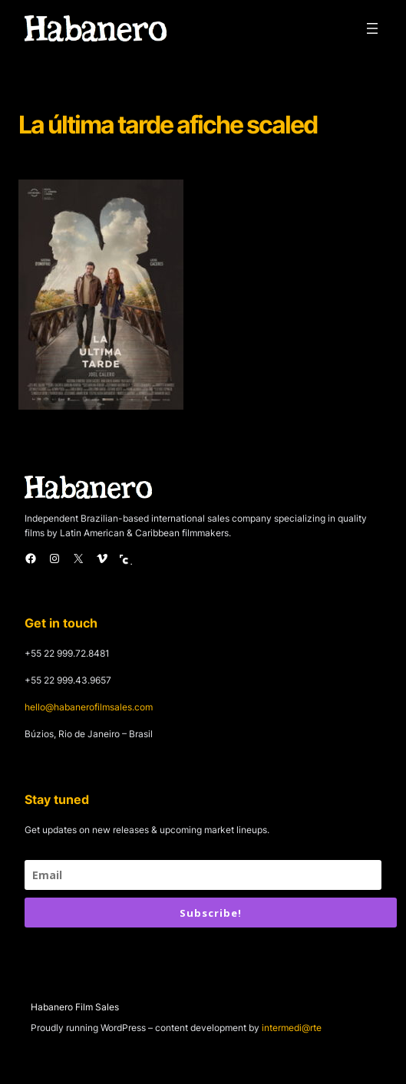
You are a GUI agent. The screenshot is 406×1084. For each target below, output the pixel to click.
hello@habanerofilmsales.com (89, 707)
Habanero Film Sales (75, 1007)
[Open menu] (372, 28)
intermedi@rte (292, 1027)
